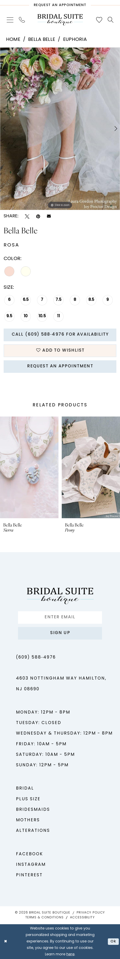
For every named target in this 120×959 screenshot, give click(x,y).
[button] (10, 20)
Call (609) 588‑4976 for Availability (60, 335)
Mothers (28, 820)
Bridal (25, 789)
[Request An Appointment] (60, 3)
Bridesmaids (33, 810)
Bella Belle (41, 39)
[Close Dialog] (5, 942)
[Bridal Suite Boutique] (60, 20)
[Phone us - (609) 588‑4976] (22, 20)
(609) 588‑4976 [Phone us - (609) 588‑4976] (36, 658)
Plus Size (28, 799)
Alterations (33, 831)
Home (13, 39)
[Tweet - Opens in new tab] (27, 216)
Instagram (31, 865)
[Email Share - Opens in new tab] (49, 216)
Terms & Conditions (44, 917)
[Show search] (110, 20)
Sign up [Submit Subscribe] (60, 633)
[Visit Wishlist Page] (99, 20)
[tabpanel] (60, 129)
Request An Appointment (60, 366)
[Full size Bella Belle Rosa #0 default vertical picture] (60, 129)
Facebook (29, 854)
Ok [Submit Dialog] (113, 941)
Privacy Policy (91, 912)
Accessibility (82, 917)
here (70, 954)
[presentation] (29, 467)
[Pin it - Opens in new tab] (38, 216)
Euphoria (75, 39)
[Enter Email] (60, 617)
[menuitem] (10, 20)
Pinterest (29, 875)
